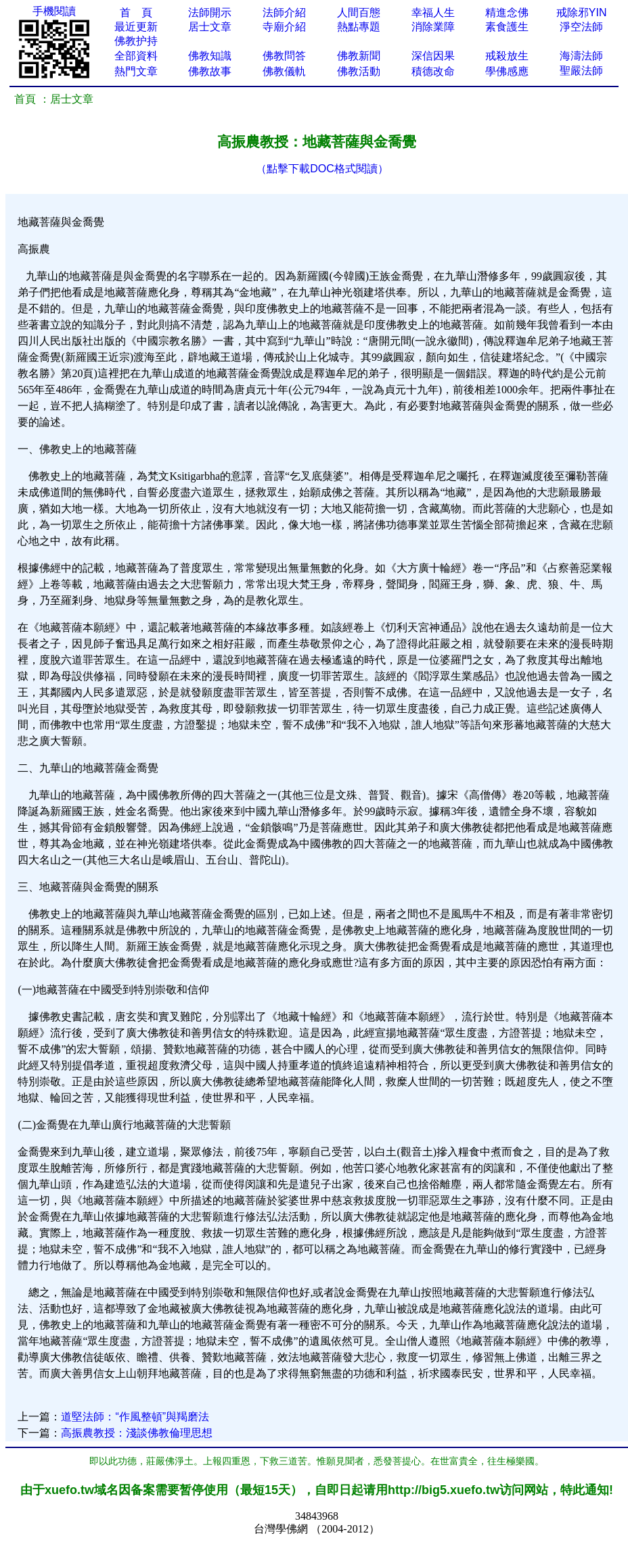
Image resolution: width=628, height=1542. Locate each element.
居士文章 (209, 26)
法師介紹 (284, 12)
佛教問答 (284, 55)
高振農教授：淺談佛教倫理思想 (136, 1433)
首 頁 (136, 12)
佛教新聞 (358, 55)
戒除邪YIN (581, 12)
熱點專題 (358, 26)
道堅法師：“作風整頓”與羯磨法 (135, 1416)
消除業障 (433, 26)
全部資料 (136, 55)
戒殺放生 (507, 55)
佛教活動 (358, 71)
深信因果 (433, 55)
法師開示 (209, 12)
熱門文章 (136, 71)
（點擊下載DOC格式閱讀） (322, 168)
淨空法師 (581, 26)
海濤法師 (581, 55)
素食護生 (507, 26)
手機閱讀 (54, 11)
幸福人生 (433, 12)
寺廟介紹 (284, 26)
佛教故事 (209, 71)
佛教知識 (209, 55)
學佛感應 (507, 71)
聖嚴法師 (581, 70)
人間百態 (358, 12)
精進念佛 (507, 12)
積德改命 (433, 71)
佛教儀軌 (284, 71)
